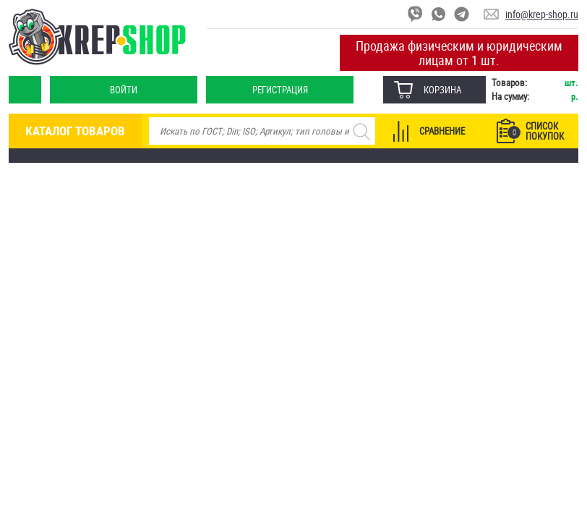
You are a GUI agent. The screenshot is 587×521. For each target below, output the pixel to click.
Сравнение (442, 130)
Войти (123, 89)
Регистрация (280, 89)
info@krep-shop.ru (541, 14)
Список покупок (535, 131)
